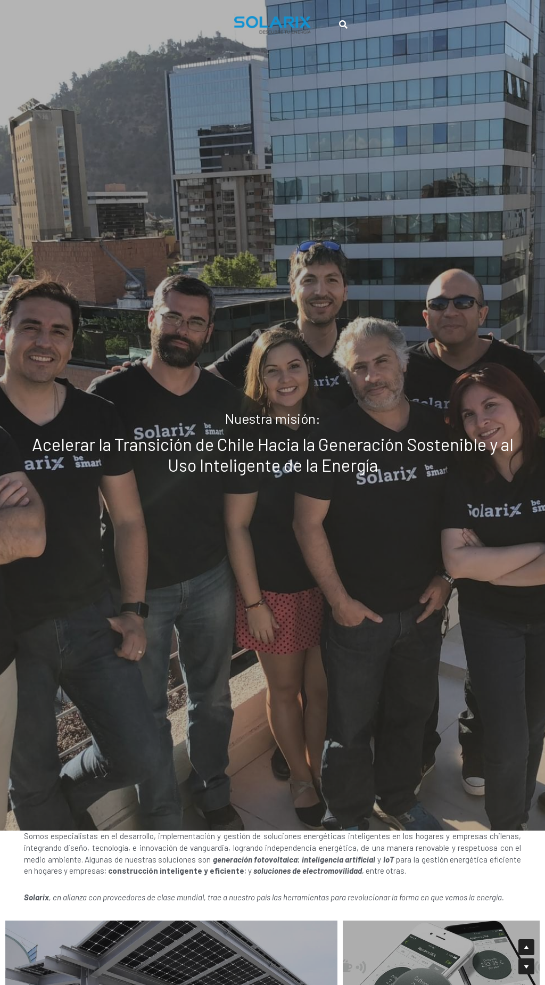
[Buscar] (344, 20)
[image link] (272, 20)
